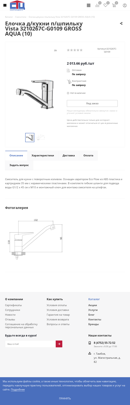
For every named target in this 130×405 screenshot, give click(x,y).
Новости (10, 314)
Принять (65, 398)
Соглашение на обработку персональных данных (20, 325)
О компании (14, 299)
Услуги (93, 310)
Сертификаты (13, 304)
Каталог (94, 299)
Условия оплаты (56, 304)
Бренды (93, 324)
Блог (91, 314)
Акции (92, 305)
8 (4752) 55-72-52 (104, 342)
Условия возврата (57, 319)
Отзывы (9, 319)
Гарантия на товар (57, 314)
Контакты (94, 319)
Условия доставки (57, 309)
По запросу (79, 74)
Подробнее (120, 389)
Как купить (55, 299)
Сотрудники (12, 309)
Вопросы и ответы (57, 323)
